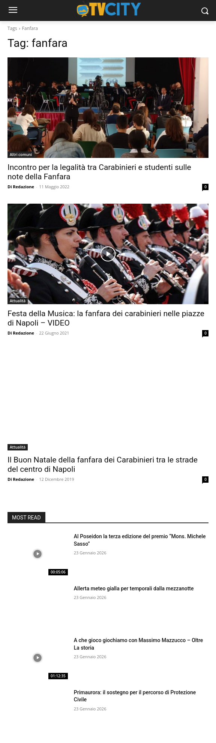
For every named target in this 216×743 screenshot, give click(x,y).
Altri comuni (21, 154)
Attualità (18, 300)
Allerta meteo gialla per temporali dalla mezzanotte (134, 588)
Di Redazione (21, 186)
